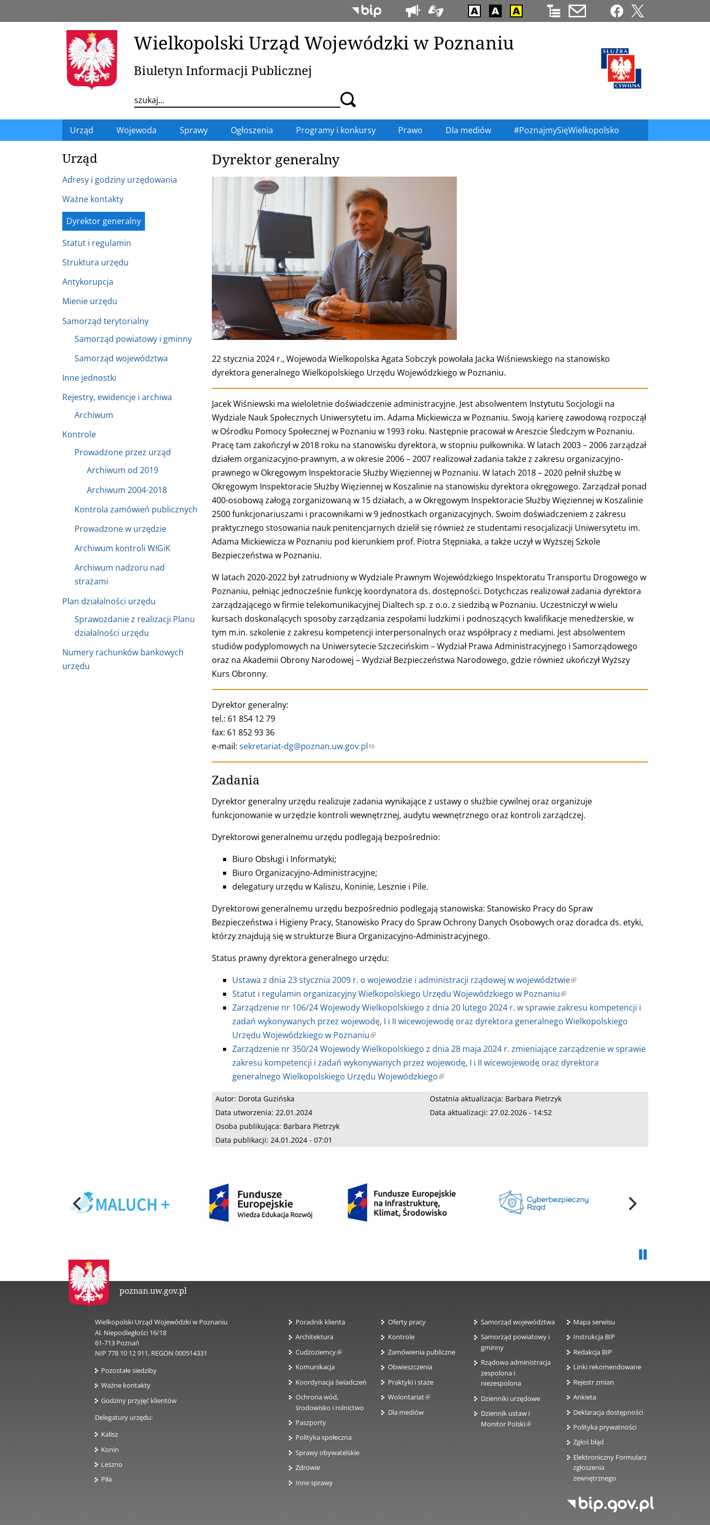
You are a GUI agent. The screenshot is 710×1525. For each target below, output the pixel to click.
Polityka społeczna (324, 1437)
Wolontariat (409, 1396)
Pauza (643, 1255)
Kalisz (109, 1434)
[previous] (78, 1204)
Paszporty (311, 1422)
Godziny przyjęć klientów (139, 1400)
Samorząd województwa (518, 1321)
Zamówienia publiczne (421, 1352)
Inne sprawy (314, 1482)
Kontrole (401, 1336)
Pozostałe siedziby (129, 1370)
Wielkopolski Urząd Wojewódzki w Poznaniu (324, 42)
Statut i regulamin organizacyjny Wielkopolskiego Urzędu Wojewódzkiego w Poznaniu (399, 993)
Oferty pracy (407, 1321)
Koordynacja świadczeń (331, 1382)
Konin (110, 1449)
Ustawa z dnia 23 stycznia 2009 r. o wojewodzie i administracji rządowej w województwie (404, 980)
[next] (632, 1204)
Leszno (112, 1464)
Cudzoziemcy (319, 1352)
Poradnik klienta (320, 1321)
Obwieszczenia (410, 1366)
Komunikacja (315, 1366)
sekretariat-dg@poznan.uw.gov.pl (306, 746)
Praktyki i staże (410, 1382)
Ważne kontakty (126, 1385)
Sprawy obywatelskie (327, 1452)
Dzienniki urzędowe (510, 1398)
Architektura (314, 1336)
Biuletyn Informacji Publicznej (223, 70)
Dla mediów (406, 1412)
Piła (106, 1479)
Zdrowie (308, 1467)
